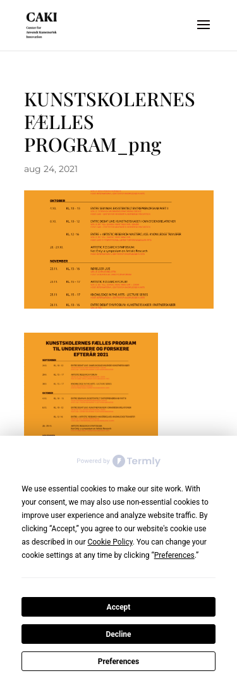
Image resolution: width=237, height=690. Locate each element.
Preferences (119, 661)
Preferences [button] (174, 555)
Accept (119, 607)
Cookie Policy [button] (109, 542)
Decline (118, 634)
